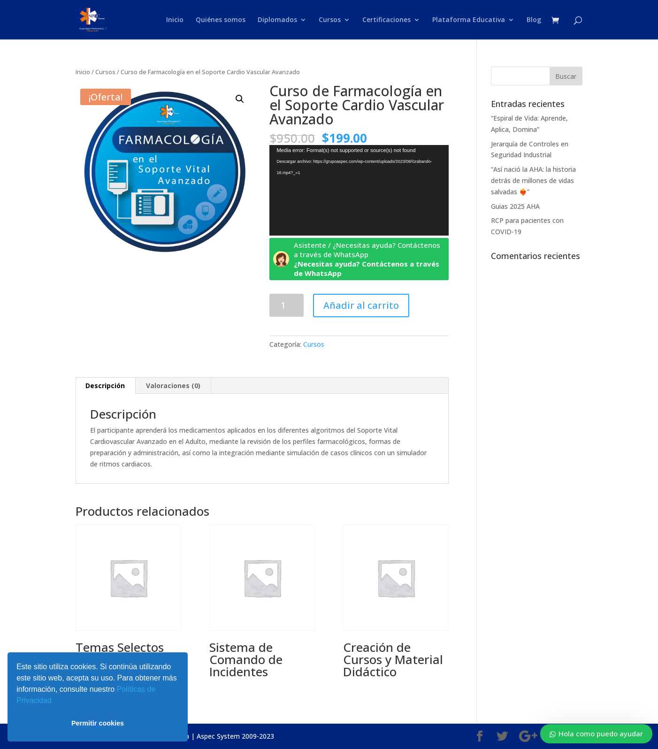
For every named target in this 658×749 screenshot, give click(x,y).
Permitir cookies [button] (97, 723)
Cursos (330, 20)
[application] (359, 190)
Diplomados (277, 20)
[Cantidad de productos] (286, 305)
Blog (534, 20)
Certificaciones (386, 20)
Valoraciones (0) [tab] (173, 385)
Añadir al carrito (361, 305)
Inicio (175, 20)
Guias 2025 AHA (515, 206)
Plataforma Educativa (468, 20)
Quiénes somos (220, 20)
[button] (55, 701)
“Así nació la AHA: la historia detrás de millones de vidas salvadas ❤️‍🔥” (533, 180)
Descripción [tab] (105, 385)
